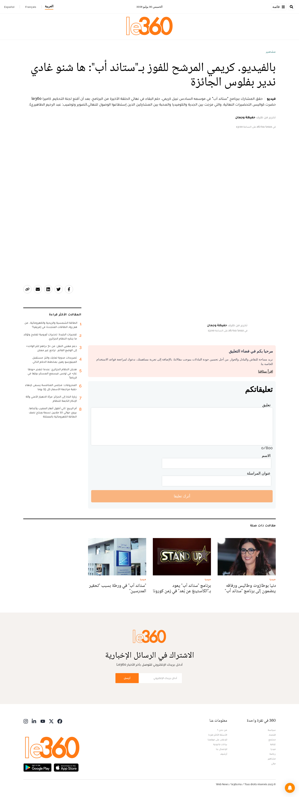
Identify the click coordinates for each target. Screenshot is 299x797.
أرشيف (223, 753)
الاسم (266, 455)
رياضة (273, 753)
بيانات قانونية (220, 744)
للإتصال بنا (221, 749)
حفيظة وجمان (245, 117)
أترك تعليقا (182, 496)
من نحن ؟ (222, 730)
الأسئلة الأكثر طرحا (217, 734)
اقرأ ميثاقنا (265, 371)
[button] (290, 788)
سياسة (272, 730)
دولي (273, 763)
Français (30, 7)
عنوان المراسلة (259, 473)
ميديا (273, 749)
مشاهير (271, 51)
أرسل (127, 678)
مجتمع (272, 739)
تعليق (266, 405)
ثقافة (273, 744)
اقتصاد (272, 734)
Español (9, 7)
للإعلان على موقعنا (217, 739)
